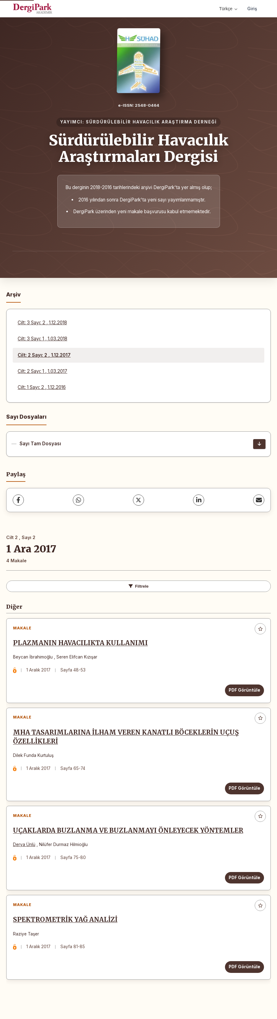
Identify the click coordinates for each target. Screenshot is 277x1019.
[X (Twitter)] (138, 500)
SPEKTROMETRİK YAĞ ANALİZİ (66, 929)
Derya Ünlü (25, 850)
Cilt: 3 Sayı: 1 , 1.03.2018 (42, 339)
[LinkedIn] (198, 500)
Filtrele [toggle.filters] (139, 586)
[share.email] (258, 500)
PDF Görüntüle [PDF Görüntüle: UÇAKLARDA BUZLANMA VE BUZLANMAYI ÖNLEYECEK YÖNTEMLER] (243, 883)
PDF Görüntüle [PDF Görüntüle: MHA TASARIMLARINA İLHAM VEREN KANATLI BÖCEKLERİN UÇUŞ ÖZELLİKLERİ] (243, 792)
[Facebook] (18, 500)
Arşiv (13, 294)
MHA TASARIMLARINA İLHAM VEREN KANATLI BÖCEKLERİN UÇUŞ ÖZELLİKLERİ (127, 740)
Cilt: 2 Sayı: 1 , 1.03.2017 (42, 371)
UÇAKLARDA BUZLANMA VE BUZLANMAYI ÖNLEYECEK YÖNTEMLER (129, 837)
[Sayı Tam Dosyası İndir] (259, 444)
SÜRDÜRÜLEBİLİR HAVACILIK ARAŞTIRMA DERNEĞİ (151, 121)
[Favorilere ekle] (260, 628)
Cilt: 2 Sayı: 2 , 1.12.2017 (44, 355)
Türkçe (228, 8)
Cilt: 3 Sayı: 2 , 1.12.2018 (42, 323)
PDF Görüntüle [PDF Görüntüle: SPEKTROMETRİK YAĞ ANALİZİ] (243, 975)
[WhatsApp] (78, 500)
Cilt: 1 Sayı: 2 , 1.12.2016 (42, 387)
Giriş (252, 8)
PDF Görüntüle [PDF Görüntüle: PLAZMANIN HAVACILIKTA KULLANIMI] (243, 691)
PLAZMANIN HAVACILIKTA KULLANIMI (81, 644)
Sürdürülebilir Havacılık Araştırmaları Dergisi (138, 148)
